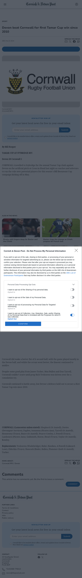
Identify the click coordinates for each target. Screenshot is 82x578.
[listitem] (41, 284)
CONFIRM (23, 324)
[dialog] (41, 289)
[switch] (72, 289)
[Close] (77, 251)
